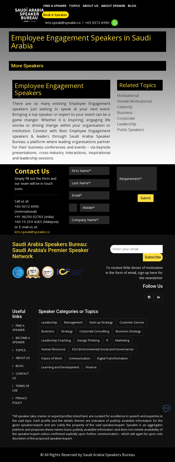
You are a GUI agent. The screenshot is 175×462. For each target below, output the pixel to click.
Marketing (122, 340)
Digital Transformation (112, 358)
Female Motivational (134, 101)
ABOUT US (21, 358)
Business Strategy (128, 331)
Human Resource (53, 349)
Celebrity (124, 106)
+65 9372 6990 (97, 22)
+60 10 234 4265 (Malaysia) (37, 221)
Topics (74, 6)
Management (73, 322)
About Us (90, 6)
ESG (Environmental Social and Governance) (102, 349)
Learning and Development (60, 367)
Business (125, 112)
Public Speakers (130, 129)
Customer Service (132, 322)
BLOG (17, 366)
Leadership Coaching (56, 340)
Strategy (67, 331)
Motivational (128, 95)
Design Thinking (88, 340)
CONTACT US (20, 375)
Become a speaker (21, 340)
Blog (132, 6)
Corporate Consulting (94, 331)
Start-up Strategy (101, 322)
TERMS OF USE (20, 388)
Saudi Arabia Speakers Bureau (109, 454)
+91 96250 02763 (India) (34, 216)
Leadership (126, 123)
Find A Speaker (54, 6)
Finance (91, 367)
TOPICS (19, 350)
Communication (79, 358)
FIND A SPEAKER (18, 327)
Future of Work (51, 358)
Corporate (126, 118)
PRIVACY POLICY (19, 400)
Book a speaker (55, 15)
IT (107, 340)
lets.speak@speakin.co (63, 22)
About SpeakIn (113, 6)
